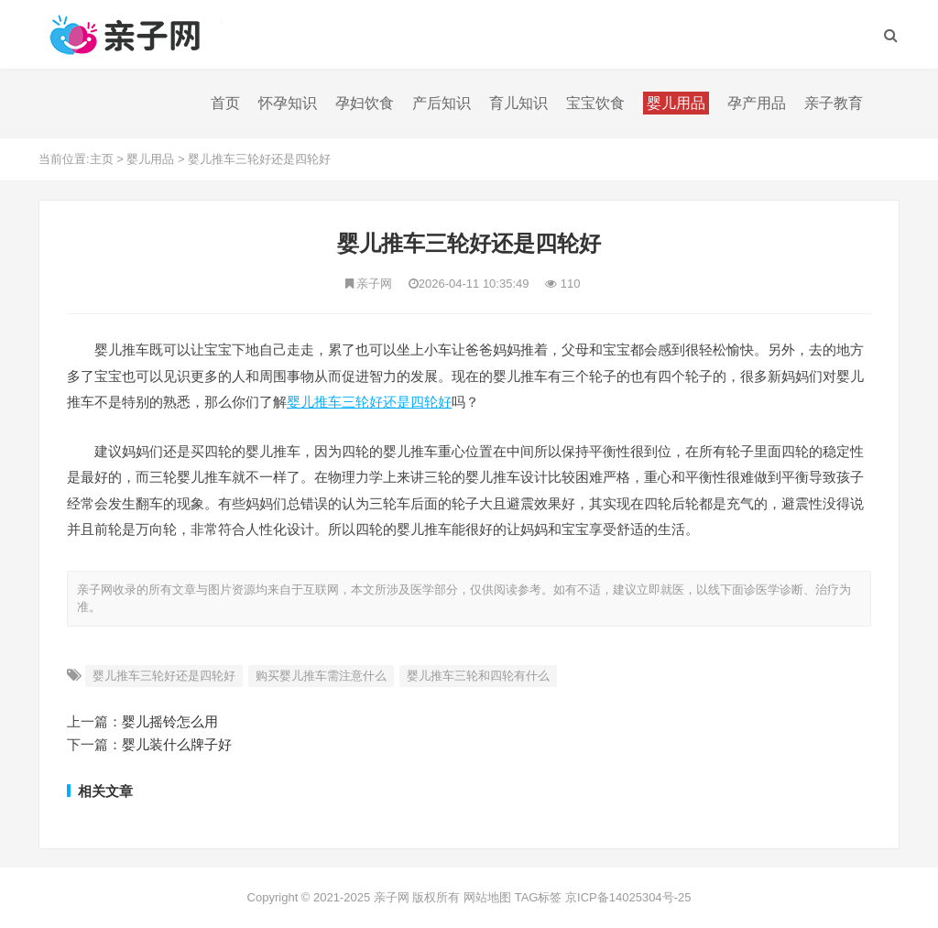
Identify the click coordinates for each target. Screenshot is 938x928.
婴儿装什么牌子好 (177, 744)
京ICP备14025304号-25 (628, 897)
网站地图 (487, 897)
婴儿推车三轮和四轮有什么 (478, 675)
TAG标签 (538, 897)
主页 (102, 159)
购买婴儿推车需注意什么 (321, 675)
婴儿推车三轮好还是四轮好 (259, 159)
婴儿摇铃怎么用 (170, 721)
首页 (225, 103)
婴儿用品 (150, 159)
